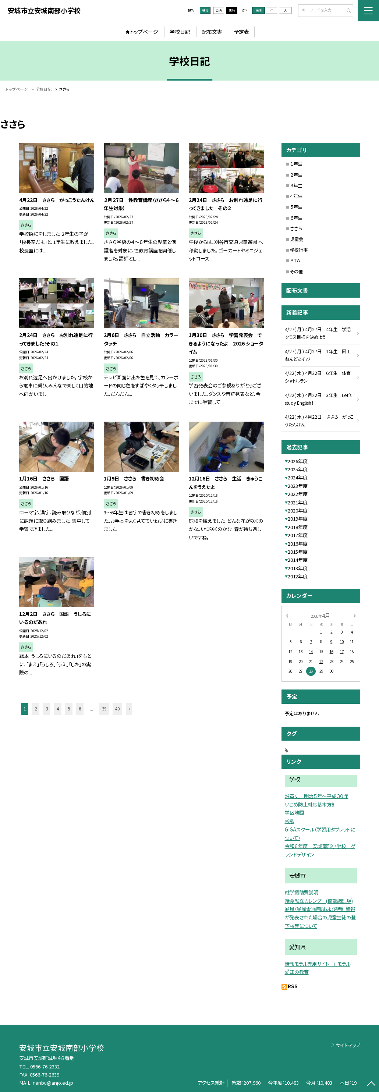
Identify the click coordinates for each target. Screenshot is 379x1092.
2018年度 (298, 527)
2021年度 (298, 502)
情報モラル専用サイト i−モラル (317, 963)
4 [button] (58, 709)
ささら (296, 228)
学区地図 (294, 812)
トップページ (144, 31)
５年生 (296, 206)
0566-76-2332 (45, 1066)
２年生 (296, 174)
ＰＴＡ (295, 260)
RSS (293, 986)
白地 (219, 10)
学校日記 (180, 31)
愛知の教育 (297, 971)
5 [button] (69, 709)
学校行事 (299, 250)
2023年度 (298, 485)
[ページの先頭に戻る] (371, 1084)
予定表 (241, 31)
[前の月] (287, 615)
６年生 (296, 217)
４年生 (296, 196)
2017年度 (298, 535)
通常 (205, 10)
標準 (259, 10)
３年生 (296, 185)
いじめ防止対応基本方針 (310, 804)
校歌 (289, 821)
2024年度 (298, 477)
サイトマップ (348, 1045)
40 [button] (117, 709)
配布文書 (212, 31)
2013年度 (298, 568)
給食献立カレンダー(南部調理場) (319, 900)
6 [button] (80, 709)
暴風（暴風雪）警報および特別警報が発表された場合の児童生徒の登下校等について (320, 917)
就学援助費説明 (301, 892)
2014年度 (298, 559)
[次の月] (354, 615)
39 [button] (104, 709)
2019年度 (298, 518)
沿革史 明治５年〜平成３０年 (316, 795)
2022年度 (298, 493)
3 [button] (47, 709)
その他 (296, 271)
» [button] (129, 709)
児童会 (296, 239)
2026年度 (298, 461)
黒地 (232, 10)
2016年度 (298, 543)
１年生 (296, 163)
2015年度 (298, 551)
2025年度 (298, 469)
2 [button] (36, 709)
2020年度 (298, 510)
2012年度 (298, 576)
